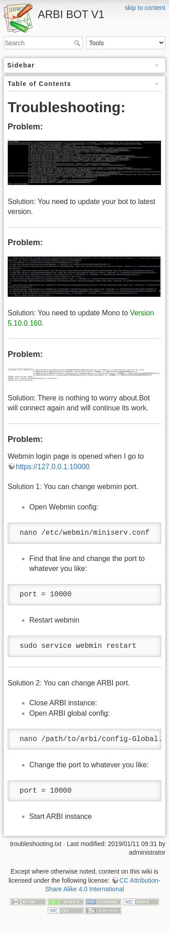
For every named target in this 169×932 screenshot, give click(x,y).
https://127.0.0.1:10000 (53, 467)
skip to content (145, 7)
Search (78, 43)
